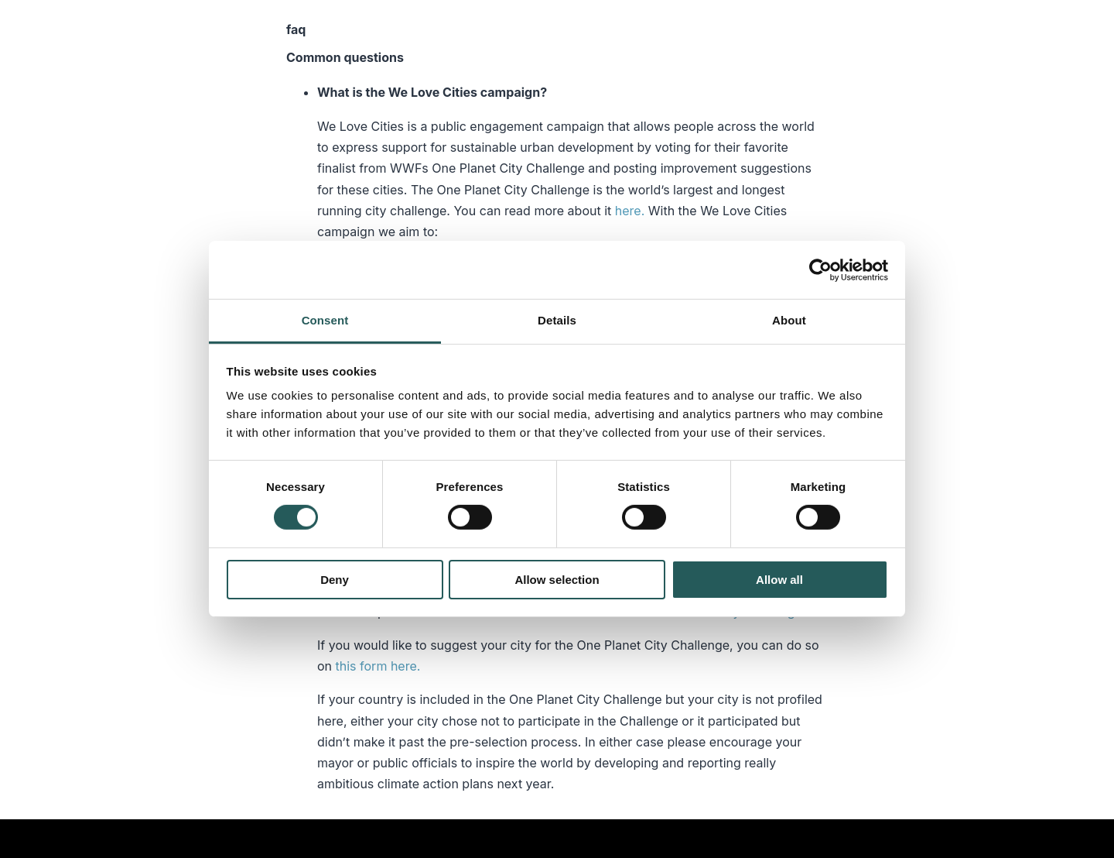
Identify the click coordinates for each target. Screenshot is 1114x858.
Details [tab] (557, 320)
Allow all (779, 579)
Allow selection (556, 579)
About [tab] (789, 320)
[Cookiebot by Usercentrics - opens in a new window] (820, 269)
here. (629, 210)
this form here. (380, 666)
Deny (334, 579)
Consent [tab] (325, 320)
